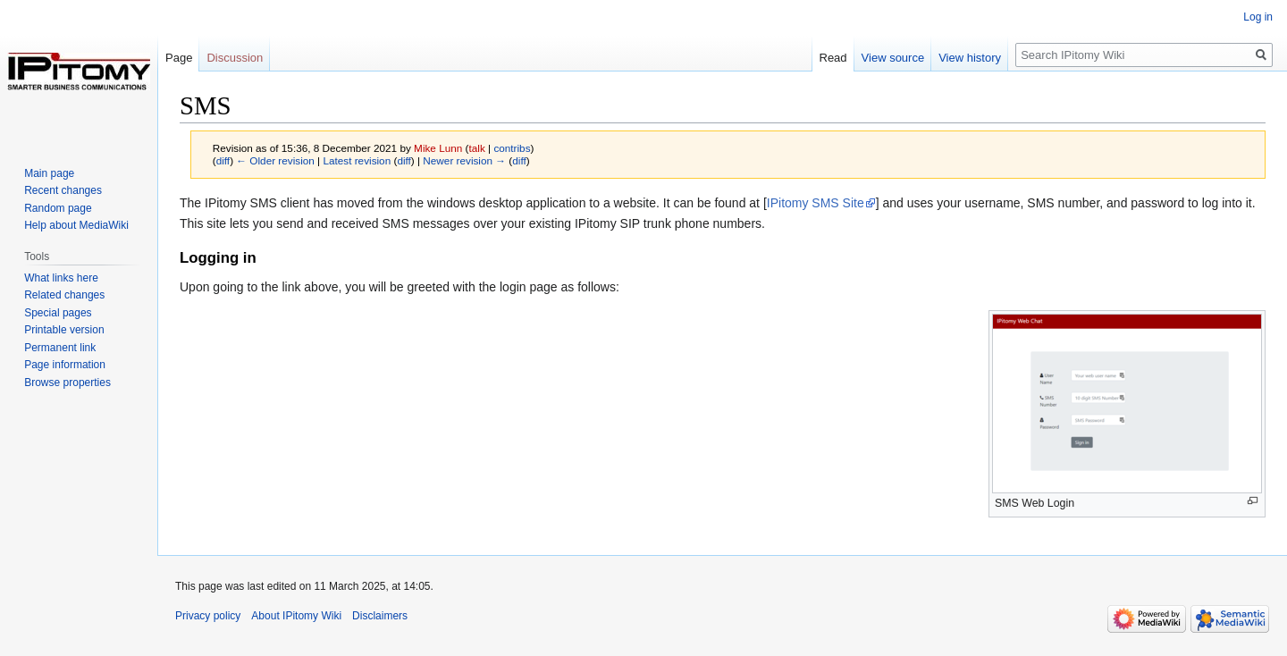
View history (969, 57)
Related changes (64, 295)
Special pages (57, 313)
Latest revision (357, 160)
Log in (1258, 17)
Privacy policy (207, 616)
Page (178, 57)
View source (893, 57)
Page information (64, 364)
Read (833, 57)
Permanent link (60, 347)
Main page (49, 173)
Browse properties (67, 382)
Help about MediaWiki (76, 225)
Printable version (64, 330)
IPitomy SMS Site (815, 203)
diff (223, 160)
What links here (61, 278)
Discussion (234, 57)
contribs (511, 148)
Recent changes (63, 190)
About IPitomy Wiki (296, 616)
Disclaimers (380, 616)
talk (477, 148)
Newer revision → (464, 160)
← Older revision (275, 160)
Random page (57, 208)
